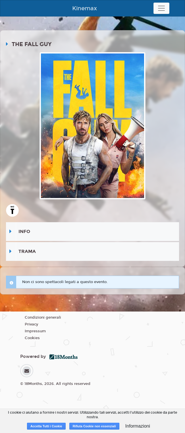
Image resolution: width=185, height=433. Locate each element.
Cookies (32, 338)
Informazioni (137, 426)
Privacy (31, 324)
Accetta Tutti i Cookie (46, 426)
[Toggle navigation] (161, 8)
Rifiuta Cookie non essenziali (94, 426)
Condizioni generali (43, 317)
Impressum (35, 331)
